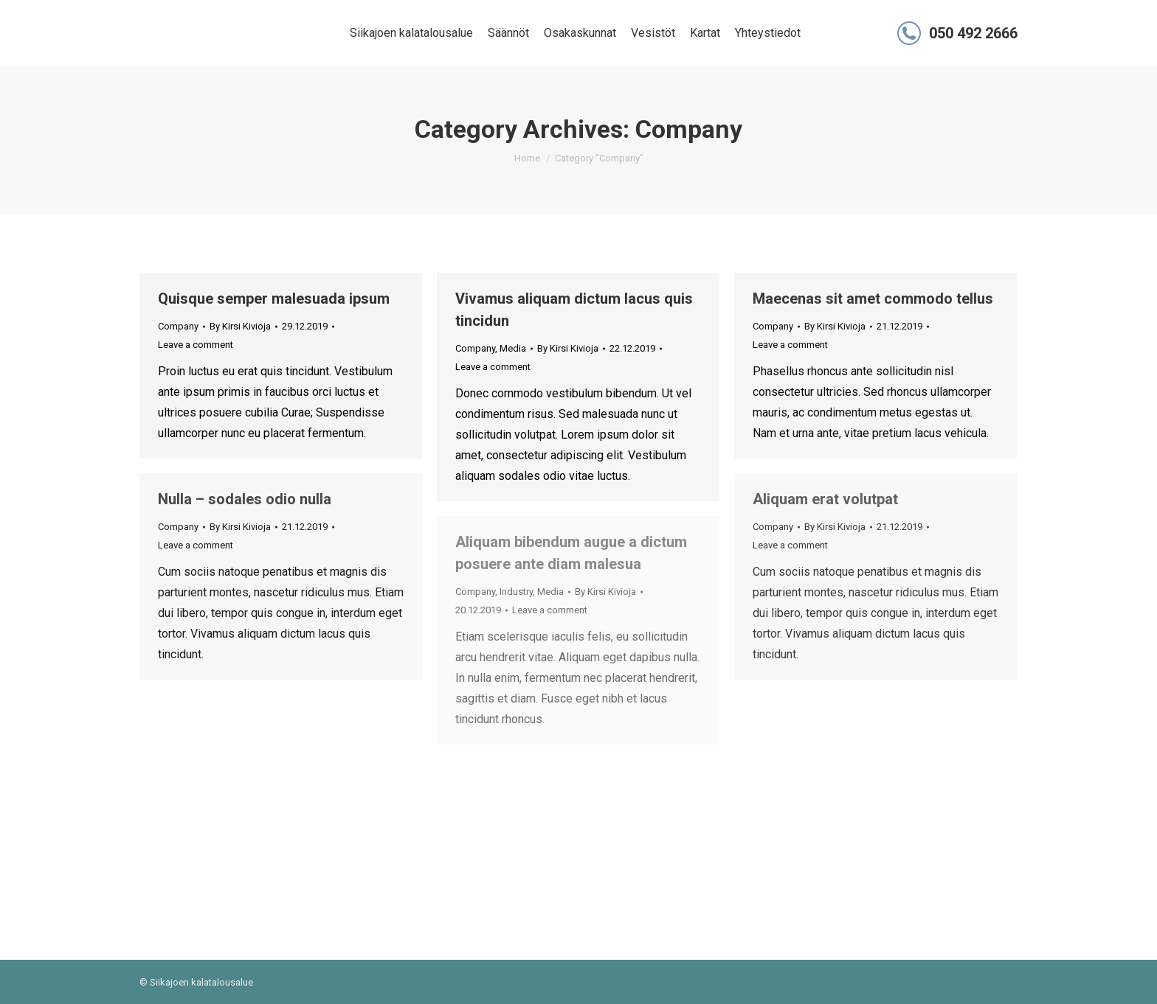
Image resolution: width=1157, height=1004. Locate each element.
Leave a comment (195, 344)
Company (178, 326)
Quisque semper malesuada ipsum (274, 298)
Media (513, 348)
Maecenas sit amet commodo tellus (873, 298)
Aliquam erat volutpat (825, 499)
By (240, 326)
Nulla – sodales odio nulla (244, 499)
